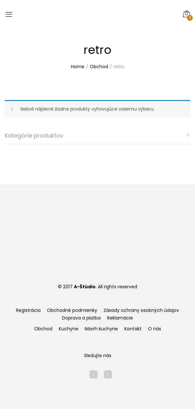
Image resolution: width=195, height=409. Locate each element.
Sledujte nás (97, 355)
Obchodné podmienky (72, 310)
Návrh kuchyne (101, 329)
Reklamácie (120, 318)
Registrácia (28, 310)
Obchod (43, 329)
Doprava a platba (81, 318)
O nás (154, 329)
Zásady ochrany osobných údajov (141, 310)
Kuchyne (68, 329)
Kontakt (133, 329)
